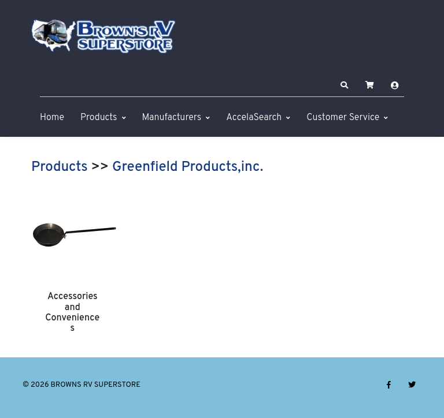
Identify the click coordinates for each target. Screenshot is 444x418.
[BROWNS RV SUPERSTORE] (103, 36)
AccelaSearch (254, 118)
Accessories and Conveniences (72, 312)
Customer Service (342, 118)
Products (98, 118)
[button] (344, 85)
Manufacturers (172, 118)
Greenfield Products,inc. (187, 167)
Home (52, 118)
